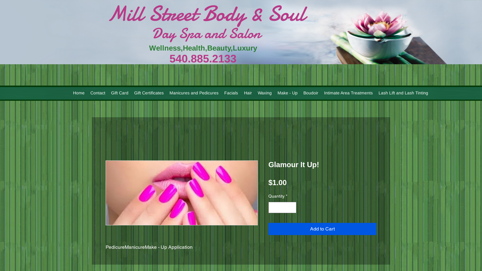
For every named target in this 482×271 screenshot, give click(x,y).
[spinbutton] (282, 207)
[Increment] (291, 207)
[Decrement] (273, 207)
